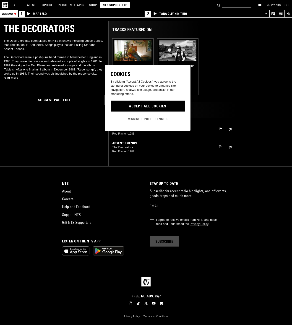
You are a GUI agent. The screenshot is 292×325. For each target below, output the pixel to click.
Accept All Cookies (147, 106)
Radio (16, 5)
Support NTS (71, 214)
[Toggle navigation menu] (286, 5)
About (66, 191)
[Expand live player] (265, 14)
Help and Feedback (76, 206)
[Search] (218, 5)
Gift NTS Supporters (76, 222)
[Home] (5, 5)
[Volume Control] (288, 14)
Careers (67, 199)
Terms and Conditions (155, 316)
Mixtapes (71, 5)
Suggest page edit (54, 100)
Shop (93, 5)
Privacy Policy (199, 224)
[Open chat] (260, 5)
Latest (31, 5)
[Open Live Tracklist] (280, 14)
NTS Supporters (115, 5)
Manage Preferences (148, 119)
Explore (47, 5)
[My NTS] (273, 5)
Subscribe (164, 241)
